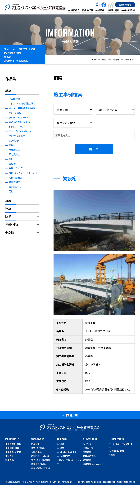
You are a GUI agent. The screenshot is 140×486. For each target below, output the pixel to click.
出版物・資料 (113, 10)
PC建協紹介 (74, 10)
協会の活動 (87, 10)
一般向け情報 (128, 10)
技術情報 (99, 10)
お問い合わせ (125, 4)
